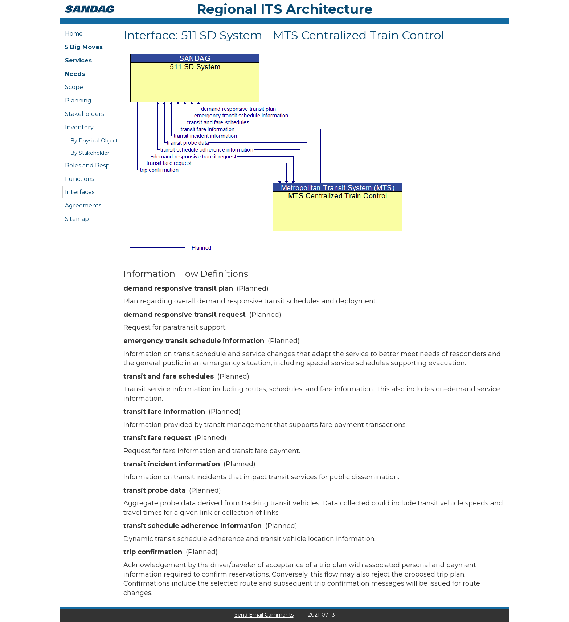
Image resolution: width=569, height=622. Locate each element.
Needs (75, 73)
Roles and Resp (87, 165)
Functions (79, 178)
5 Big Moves (84, 47)
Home (74, 33)
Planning (78, 100)
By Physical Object (94, 140)
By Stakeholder (89, 153)
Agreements (83, 205)
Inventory (79, 127)
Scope (74, 87)
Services (78, 60)
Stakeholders (84, 113)
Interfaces (79, 192)
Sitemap (77, 218)
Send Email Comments (264, 614)
